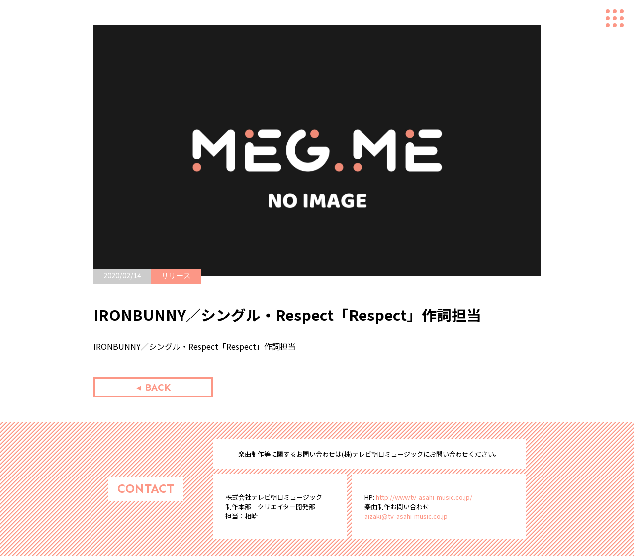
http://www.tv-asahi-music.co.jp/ (424, 497)
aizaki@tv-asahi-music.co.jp (406, 516)
